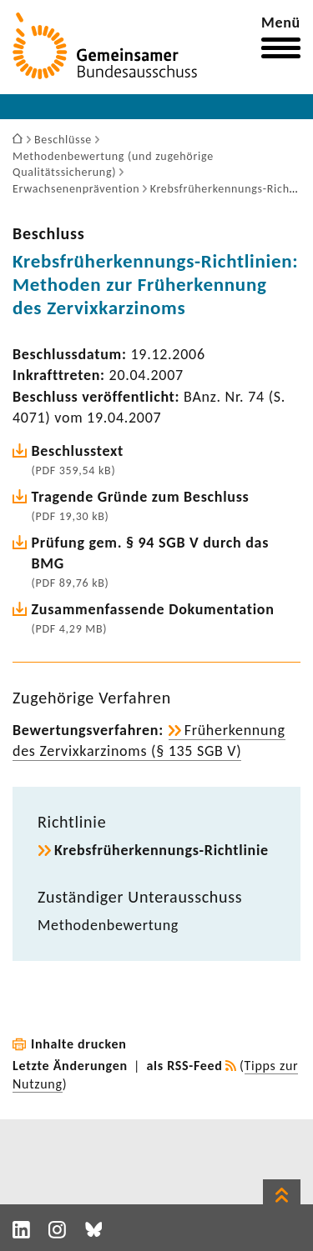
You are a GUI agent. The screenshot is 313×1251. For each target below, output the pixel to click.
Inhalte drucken (79, 1044)
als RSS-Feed (185, 1065)
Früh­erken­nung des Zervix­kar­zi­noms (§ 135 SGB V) (149, 740)
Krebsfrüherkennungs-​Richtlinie (161, 850)
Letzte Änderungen (70, 1065)
